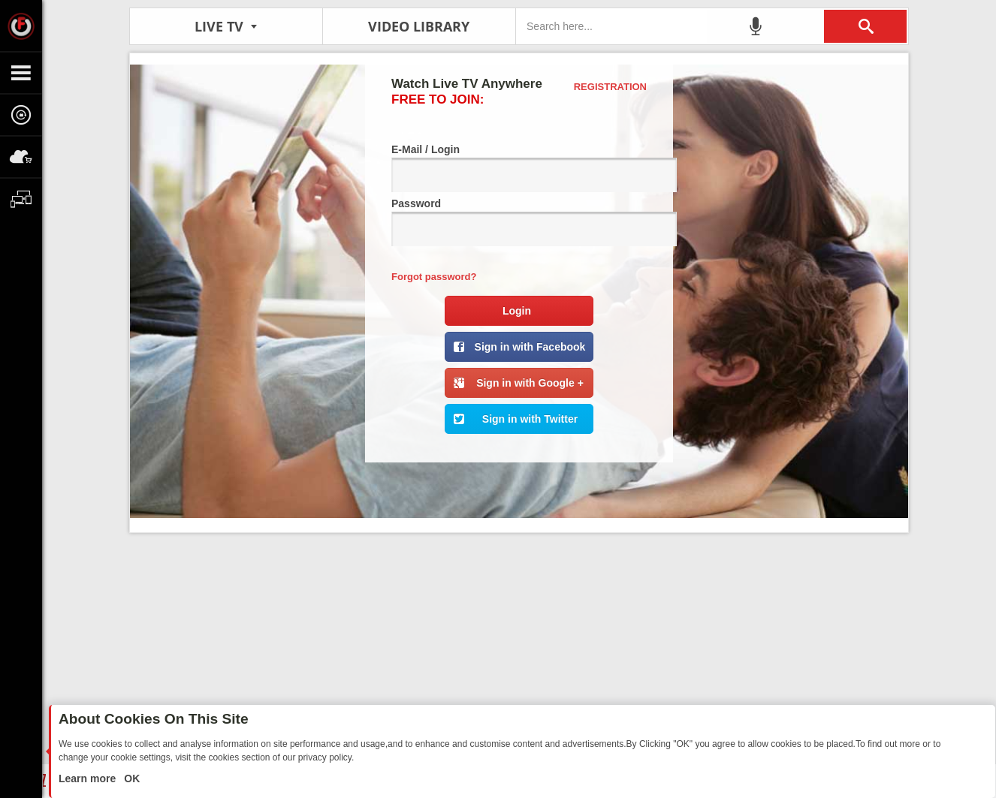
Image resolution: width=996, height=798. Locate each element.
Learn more (89, 778)
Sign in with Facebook (530, 347)
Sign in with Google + (530, 383)
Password (519, 221)
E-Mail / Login (519, 167)
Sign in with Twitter (530, 419)
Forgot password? (433, 276)
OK (130, 778)
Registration (610, 86)
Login (517, 311)
